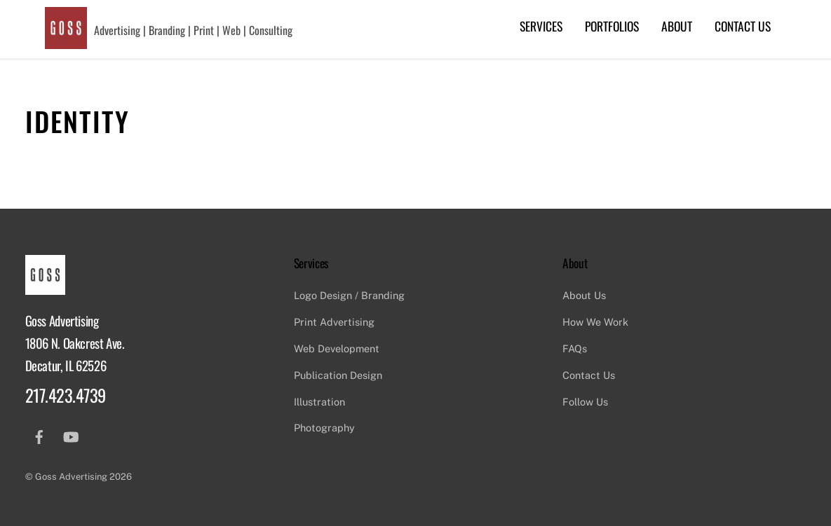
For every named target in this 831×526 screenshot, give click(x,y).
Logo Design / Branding (349, 295)
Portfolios (612, 26)
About (676, 26)
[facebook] (39, 435)
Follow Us (585, 402)
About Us (584, 295)
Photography (324, 428)
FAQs (574, 348)
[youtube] (71, 435)
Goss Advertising (71, 476)
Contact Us (743, 26)
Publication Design (338, 375)
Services (541, 26)
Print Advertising (334, 322)
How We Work (595, 322)
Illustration (319, 402)
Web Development (336, 348)
